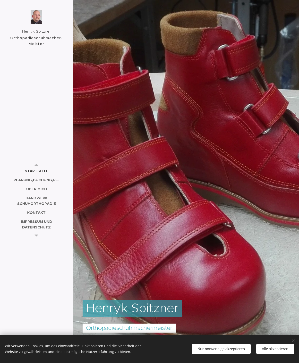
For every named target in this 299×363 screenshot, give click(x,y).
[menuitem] (36, 171)
